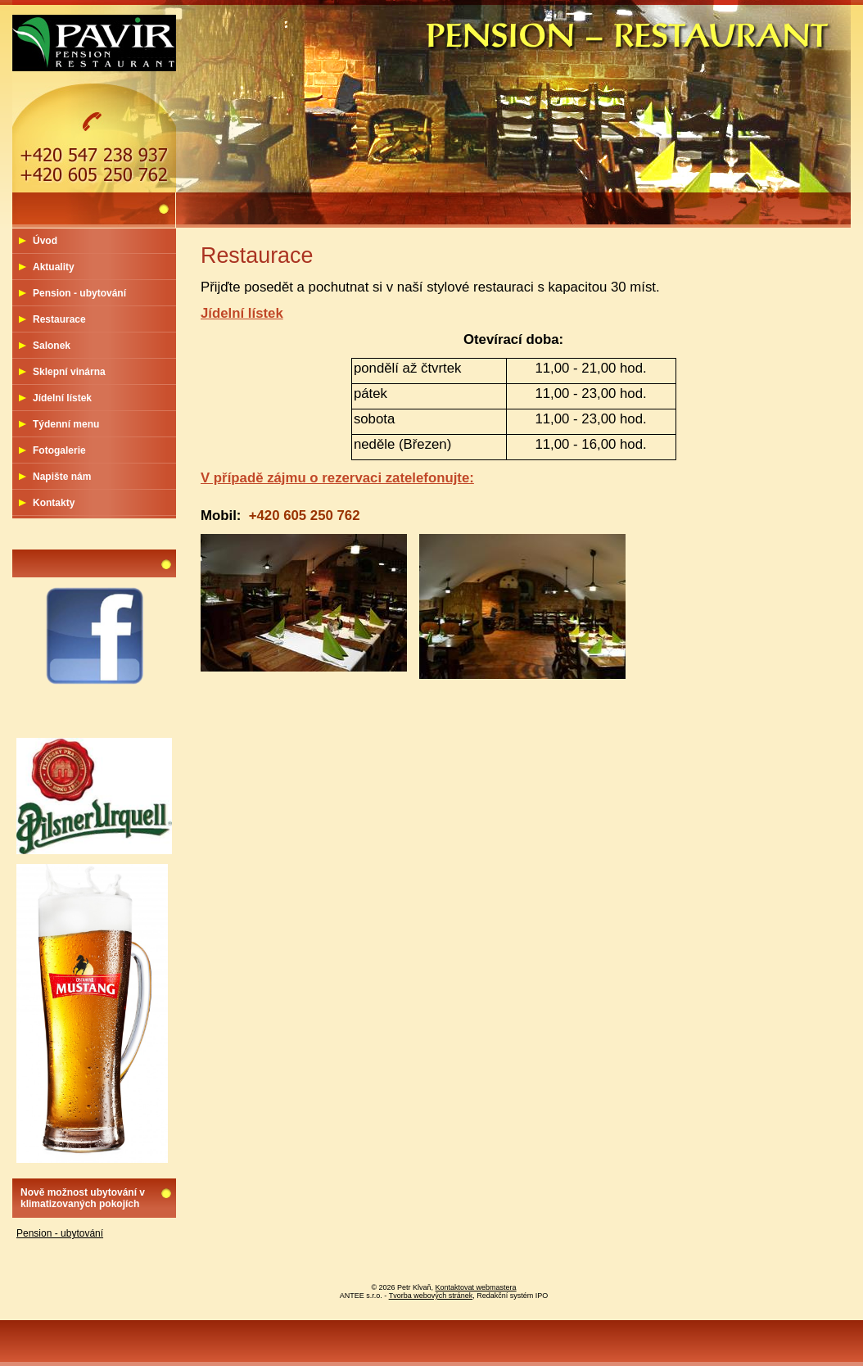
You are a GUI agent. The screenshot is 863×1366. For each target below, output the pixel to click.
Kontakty (54, 503)
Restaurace (59, 319)
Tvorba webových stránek (431, 1295)
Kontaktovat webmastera (476, 1287)
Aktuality (54, 267)
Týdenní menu (66, 424)
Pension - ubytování (79, 293)
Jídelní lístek (242, 313)
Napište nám (62, 476)
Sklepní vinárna (69, 372)
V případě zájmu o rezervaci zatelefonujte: (337, 478)
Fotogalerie (59, 450)
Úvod (45, 241)
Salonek (51, 345)
